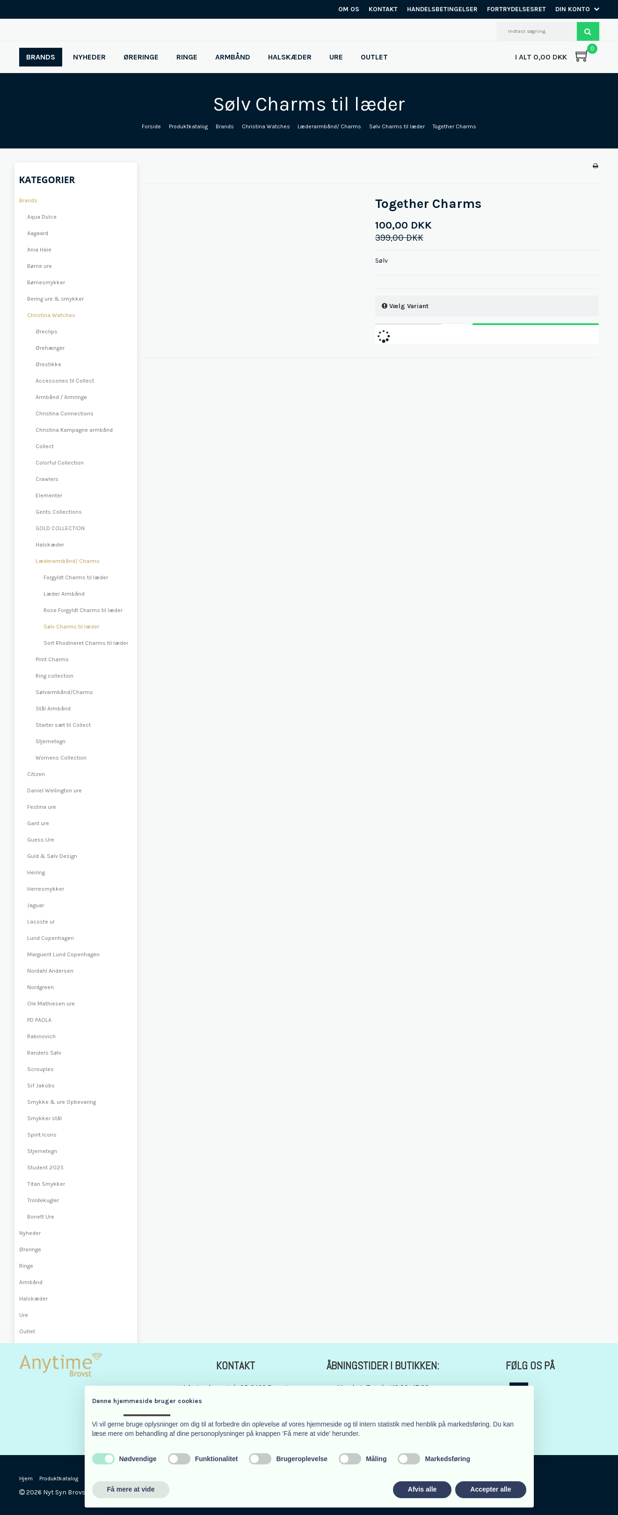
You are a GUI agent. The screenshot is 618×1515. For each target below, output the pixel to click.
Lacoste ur (41, 921)
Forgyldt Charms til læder (76, 577)
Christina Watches (51, 315)
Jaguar (35, 905)
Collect (45, 446)
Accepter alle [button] (490, 1489)
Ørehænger (50, 348)
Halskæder (50, 544)
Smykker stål (44, 1118)
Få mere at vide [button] (131, 1489)
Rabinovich (41, 1036)
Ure (23, 1315)
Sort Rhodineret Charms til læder (86, 643)
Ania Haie (39, 249)
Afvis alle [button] (422, 1489)
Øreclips (47, 331)
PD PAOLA (39, 1020)
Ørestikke (48, 364)
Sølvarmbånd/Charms (64, 692)
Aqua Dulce (42, 217)
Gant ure (38, 823)
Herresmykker (45, 889)
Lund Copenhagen (50, 938)
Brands (28, 200)
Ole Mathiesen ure (51, 1003)
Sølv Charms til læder (71, 626)
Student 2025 (45, 1167)
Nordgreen (40, 987)
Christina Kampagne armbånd (74, 430)
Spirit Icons (42, 1134)
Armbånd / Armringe (61, 397)
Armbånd (31, 1282)
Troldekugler (43, 1200)
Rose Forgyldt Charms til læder (83, 610)
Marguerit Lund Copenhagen (63, 954)
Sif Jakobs (41, 1085)
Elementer (49, 495)
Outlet (27, 1331)
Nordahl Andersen (50, 971)
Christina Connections (65, 413)
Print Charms (52, 659)
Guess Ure (40, 839)
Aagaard (37, 233)
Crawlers (47, 479)
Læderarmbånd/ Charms (68, 561)
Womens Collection (61, 757)
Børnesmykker (46, 282)
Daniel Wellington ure (54, 790)
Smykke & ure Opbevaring (61, 1102)
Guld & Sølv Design (52, 856)
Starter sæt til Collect (63, 725)
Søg (588, 31)
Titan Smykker (46, 1184)
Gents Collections (59, 512)
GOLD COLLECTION (60, 528)
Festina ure (41, 807)
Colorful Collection (60, 462)
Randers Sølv (44, 1052)
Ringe (26, 1266)
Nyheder (30, 1233)
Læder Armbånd (64, 594)
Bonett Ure (40, 1216)
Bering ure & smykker (55, 299)
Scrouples (40, 1069)
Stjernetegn (50, 741)
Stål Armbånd (53, 708)
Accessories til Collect (65, 380)
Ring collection (54, 676)
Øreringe (30, 1249)
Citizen (36, 774)
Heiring (36, 872)
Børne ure (39, 266)
